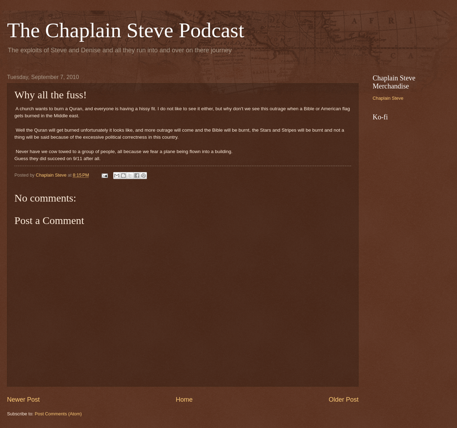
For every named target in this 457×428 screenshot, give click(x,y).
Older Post (344, 399)
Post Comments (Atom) (58, 413)
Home (184, 399)
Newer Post (23, 399)
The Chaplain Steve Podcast (125, 30)
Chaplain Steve (388, 98)
